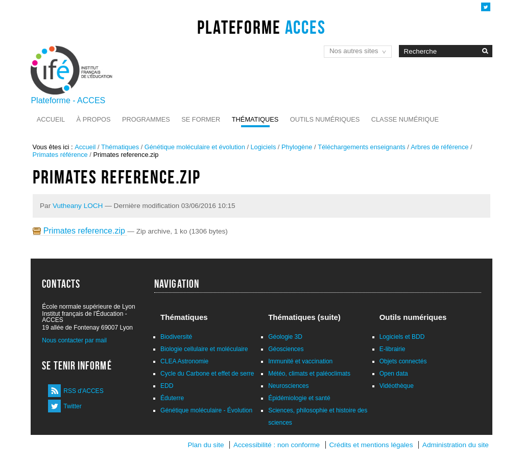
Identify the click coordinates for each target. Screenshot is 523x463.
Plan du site (205, 445)
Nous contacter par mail (74, 340)
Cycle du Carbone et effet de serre (207, 373)
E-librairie (392, 349)
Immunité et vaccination (300, 361)
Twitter (72, 406)
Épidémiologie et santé (299, 398)
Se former (200, 119)
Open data (393, 373)
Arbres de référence (439, 147)
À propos (94, 119)
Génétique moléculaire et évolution (195, 147)
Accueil (51, 119)
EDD (166, 385)
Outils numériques (325, 119)
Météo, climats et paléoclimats (309, 373)
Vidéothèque (396, 385)
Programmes (146, 119)
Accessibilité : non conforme (276, 445)
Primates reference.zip (80, 230)
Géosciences (285, 349)
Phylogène (296, 147)
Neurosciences (288, 385)
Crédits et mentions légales (371, 445)
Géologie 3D (285, 336)
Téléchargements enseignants (361, 147)
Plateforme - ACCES (68, 100)
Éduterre (172, 398)
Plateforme (261, 27)
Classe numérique (405, 119)
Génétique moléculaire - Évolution (206, 410)
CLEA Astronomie (184, 361)
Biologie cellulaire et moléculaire (204, 349)
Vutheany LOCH (78, 206)
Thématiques (255, 119)
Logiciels (263, 147)
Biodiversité (176, 336)
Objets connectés (403, 361)
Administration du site (455, 445)
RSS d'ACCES (83, 391)
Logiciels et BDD (402, 336)
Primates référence (60, 154)
